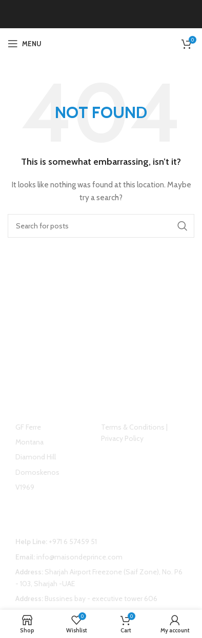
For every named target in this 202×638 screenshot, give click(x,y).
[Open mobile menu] (25, 43)
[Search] (101, 226)
